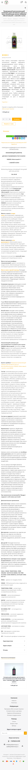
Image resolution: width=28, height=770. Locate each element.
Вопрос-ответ (14, 723)
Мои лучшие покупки (8, 109)
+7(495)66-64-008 (15, 741)
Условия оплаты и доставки (14, 711)
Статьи (14, 721)
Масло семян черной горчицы (10, 270)
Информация (14, 706)
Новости (14, 700)
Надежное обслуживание (14, 713)
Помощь (14, 719)
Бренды (14, 725)
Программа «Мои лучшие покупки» (14, 709)
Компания (14, 698)
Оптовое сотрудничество (14, 715)
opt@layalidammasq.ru (12, 746)
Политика (14, 702)
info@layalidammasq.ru (12, 744)
